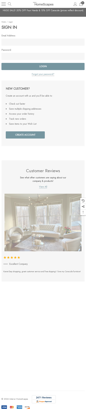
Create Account (25, 135)
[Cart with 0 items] (81, 4)
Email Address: (8, 35)
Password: (6, 50)
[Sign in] (75, 4)
